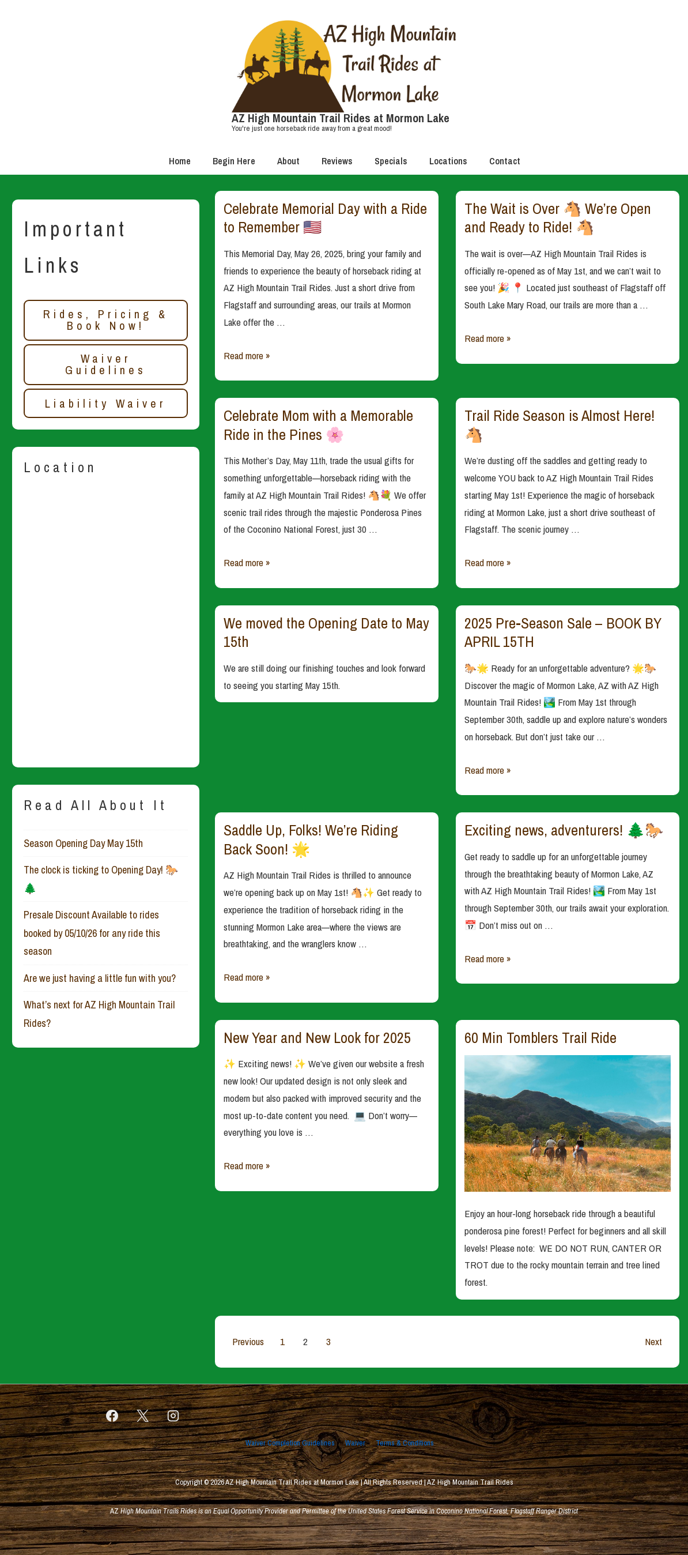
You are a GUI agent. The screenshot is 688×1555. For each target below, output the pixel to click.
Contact (504, 161)
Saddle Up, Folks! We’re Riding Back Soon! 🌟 (311, 839)
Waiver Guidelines (105, 364)
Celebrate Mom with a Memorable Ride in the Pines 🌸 (318, 425)
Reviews (337, 161)
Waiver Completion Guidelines (290, 1443)
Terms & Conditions (405, 1443)
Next (653, 1341)
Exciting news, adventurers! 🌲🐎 (563, 830)
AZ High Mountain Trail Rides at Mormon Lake (340, 118)
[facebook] (112, 1416)
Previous (248, 1341)
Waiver (355, 1443)
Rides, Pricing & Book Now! (105, 319)
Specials (391, 161)
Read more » (247, 355)
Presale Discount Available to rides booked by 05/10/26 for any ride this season (92, 933)
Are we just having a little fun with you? (100, 978)
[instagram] (173, 1416)
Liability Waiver (106, 403)
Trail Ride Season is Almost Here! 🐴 (559, 425)
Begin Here (234, 161)
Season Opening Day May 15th (83, 843)
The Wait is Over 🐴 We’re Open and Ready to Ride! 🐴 (557, 218)
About (288, 161)
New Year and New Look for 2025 (317, 1037)
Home (180, 161)
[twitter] (143, 1416)
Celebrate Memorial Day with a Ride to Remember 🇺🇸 (325, 218)
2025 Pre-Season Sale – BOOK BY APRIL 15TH (562, 632)
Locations (448, 161)
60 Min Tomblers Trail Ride (540, 1037)
